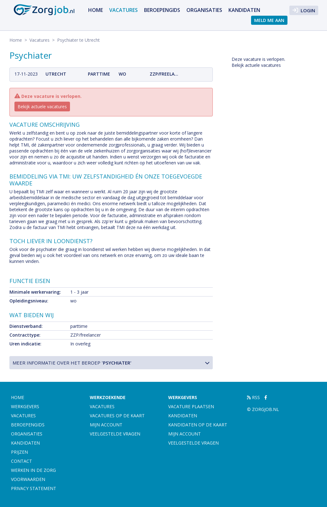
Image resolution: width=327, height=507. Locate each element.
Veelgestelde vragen (115, 434)
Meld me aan (269, 20)
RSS (253, 397)
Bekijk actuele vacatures (42, 106)
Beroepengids (162, 10)
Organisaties (204, 10)
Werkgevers (25, 406)
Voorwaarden (28, 479)
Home (95, 10)
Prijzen (19, 452)
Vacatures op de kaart (117, 416)
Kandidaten (244, 10)
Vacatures (123, 10)
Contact (21, 461)
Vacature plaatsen (191, 406)
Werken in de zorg (33, 470)
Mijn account (106, 425)
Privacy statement (33, 488)
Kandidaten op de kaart (197, 425)
